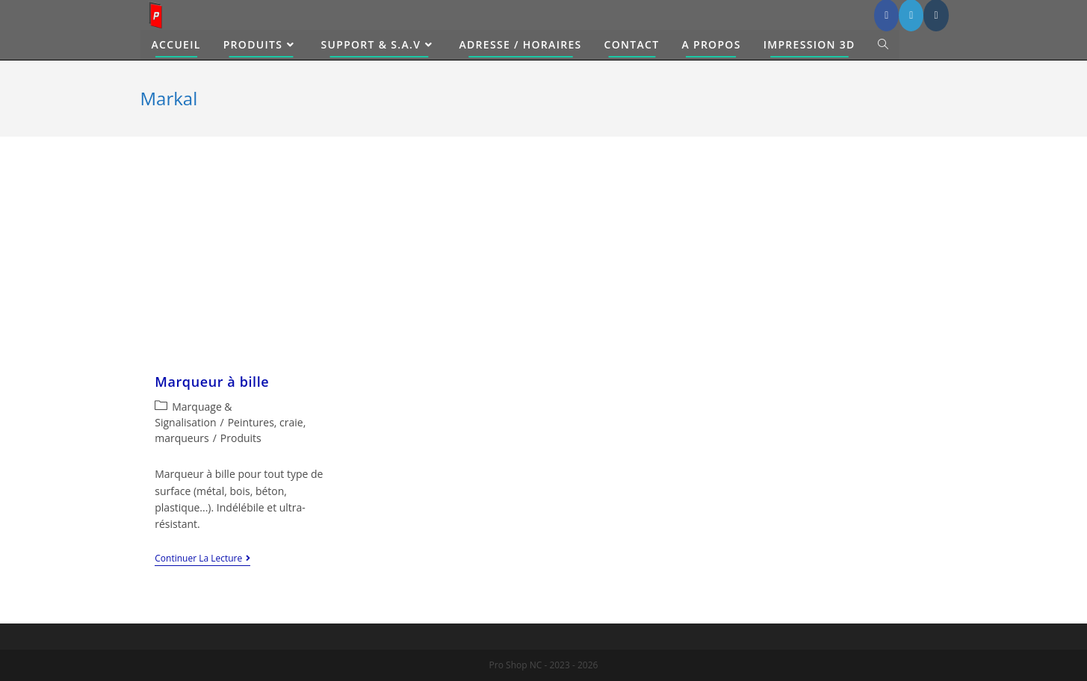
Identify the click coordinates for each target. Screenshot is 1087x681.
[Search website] (883, 45)
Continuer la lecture (202, 559)
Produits (240, 438)
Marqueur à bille (212, 382)
